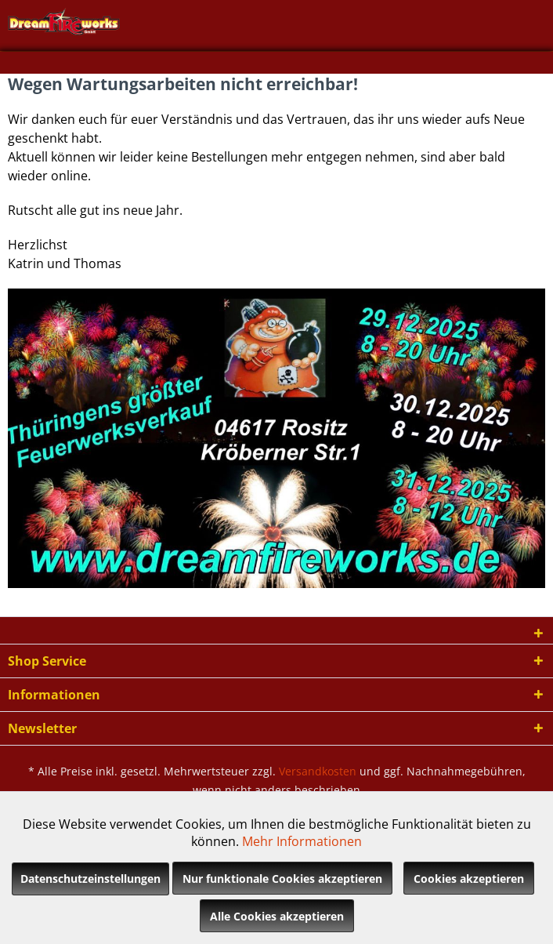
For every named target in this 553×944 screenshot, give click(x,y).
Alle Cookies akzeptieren (277, 916)
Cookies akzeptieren (469, 878)
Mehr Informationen (302, 841)
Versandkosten (317, 771)
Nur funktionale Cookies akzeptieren (282, 878)
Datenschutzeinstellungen (90, 878)
